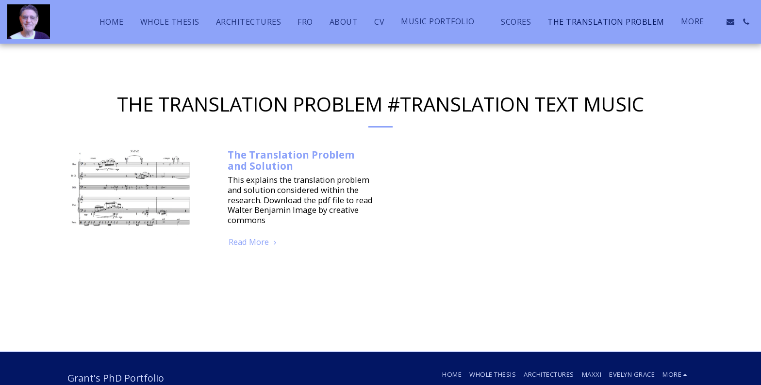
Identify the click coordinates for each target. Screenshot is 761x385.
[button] (443, 22)
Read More (254, 242)
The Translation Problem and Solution (291, 160)
